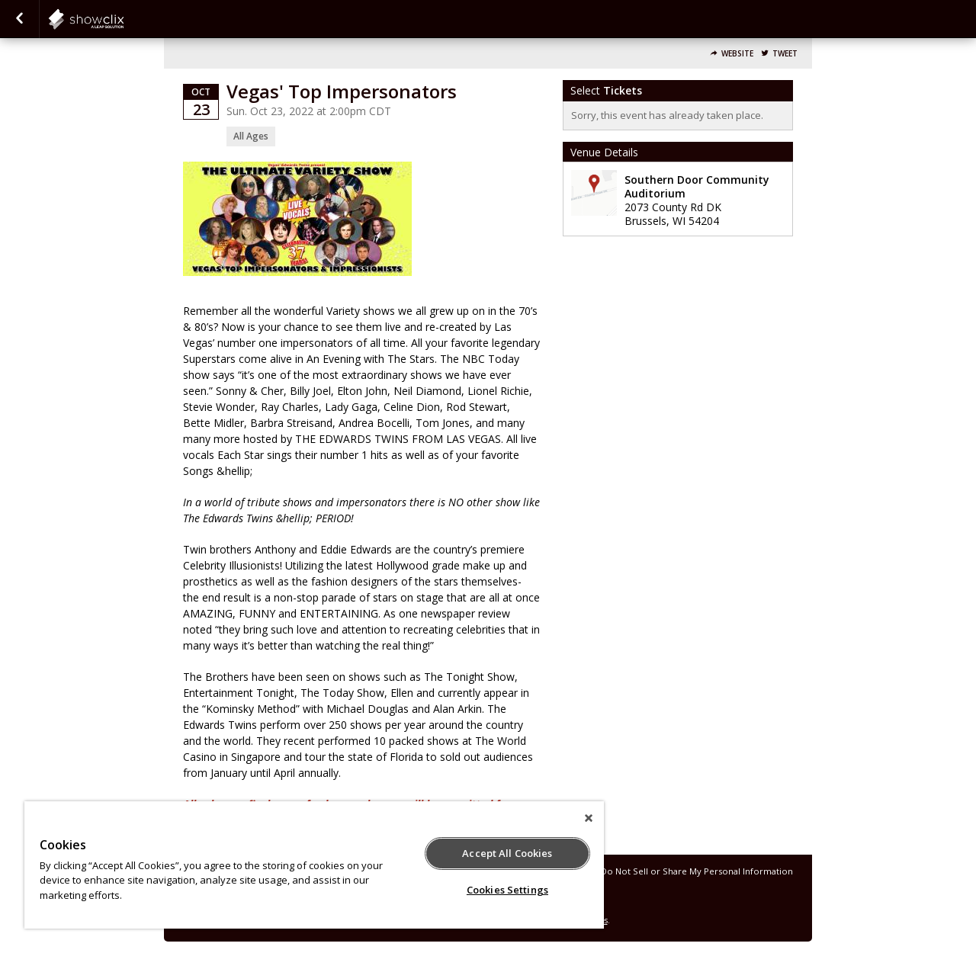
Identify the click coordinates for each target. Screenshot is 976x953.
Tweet (785, 54)
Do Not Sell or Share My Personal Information (697, 871)
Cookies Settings (507, 890)
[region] (314, 865)
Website (737, 54)
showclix (123, 19)
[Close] (588, 818)
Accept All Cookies (507, 853)
